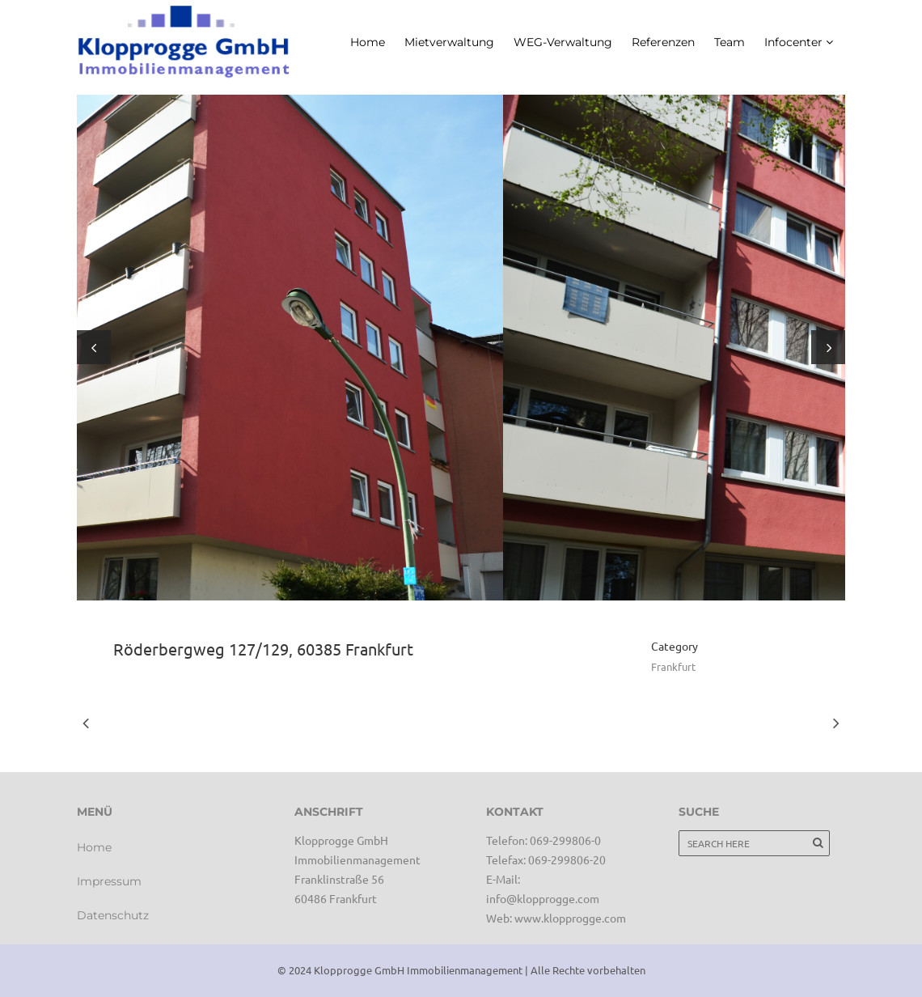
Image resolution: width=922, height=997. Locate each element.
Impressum (109, 881)
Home (94, 847)
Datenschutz (113, 915)
